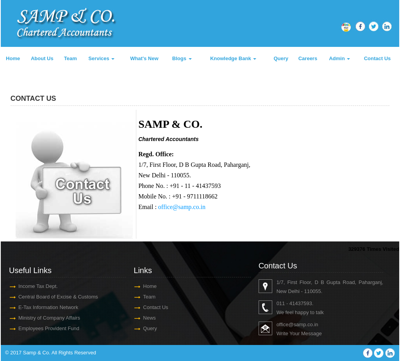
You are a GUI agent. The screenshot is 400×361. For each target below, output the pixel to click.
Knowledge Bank (233, 58)
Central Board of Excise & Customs (58, 297)
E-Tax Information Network (48, 307)
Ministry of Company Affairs (49, 318)
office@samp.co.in (181, 207)
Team (70, 58)
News (149, 318)
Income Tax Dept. (38, 286)
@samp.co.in (303, 324)
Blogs (182, 58)
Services (101, 58)
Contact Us (377, 58)
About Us (42, 58)
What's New (144, 58)
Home (13, 58)
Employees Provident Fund (48, 328)
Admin (339, 58)
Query (280, 58)
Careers (307, 58)
